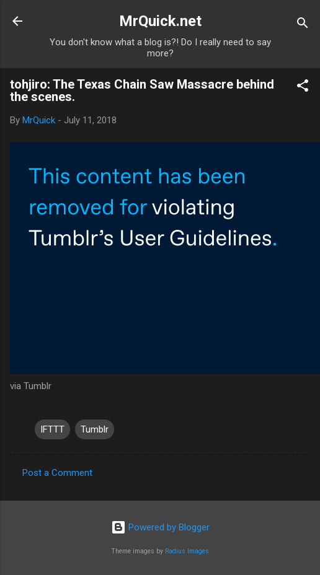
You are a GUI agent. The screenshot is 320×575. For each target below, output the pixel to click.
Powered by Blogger (160, 527)
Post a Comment (57, 472)
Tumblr (95, 429)
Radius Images (187, 551)
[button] (302, 87)
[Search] (302, 25)
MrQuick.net (160, 21)
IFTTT (52, 429)
